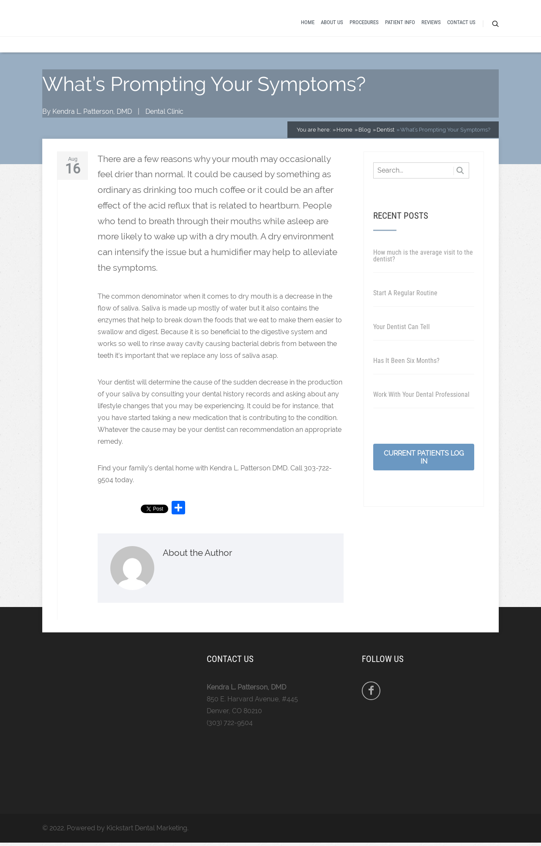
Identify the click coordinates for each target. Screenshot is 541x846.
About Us (332, 22)
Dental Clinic (164, 111)
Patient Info (400, 22)
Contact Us (461, 22)
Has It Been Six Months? (406, 361)
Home (307, 22)
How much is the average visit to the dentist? (423, 255)
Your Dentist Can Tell (401, 327)
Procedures (364, 22)
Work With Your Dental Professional (421, 394)
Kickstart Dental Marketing (147, 828)
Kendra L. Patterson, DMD (92, 111)
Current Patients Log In (424, 457)
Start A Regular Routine (405, 293)
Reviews (431, 22)
